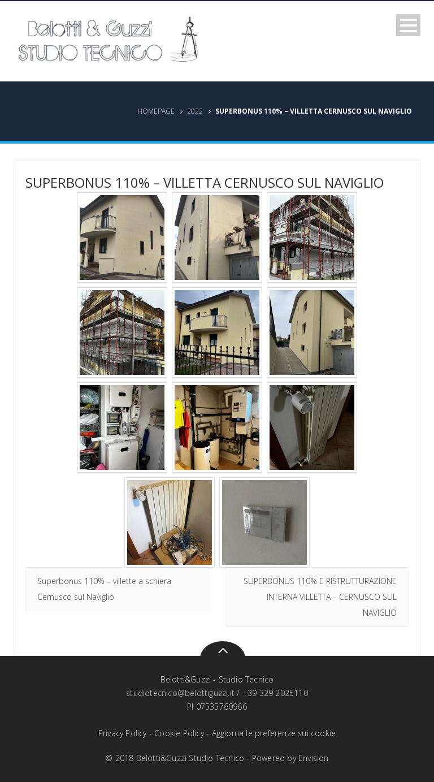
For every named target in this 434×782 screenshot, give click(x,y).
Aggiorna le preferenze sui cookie (274, 733)
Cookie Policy (179, 733)
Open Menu (408, 25)
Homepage (156, 111)
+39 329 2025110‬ (275, 693)
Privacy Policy (122, 733)
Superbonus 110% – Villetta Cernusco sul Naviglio (204, 182)
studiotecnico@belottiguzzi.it (180, 693)
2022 (195, 111)
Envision (313, 758)
